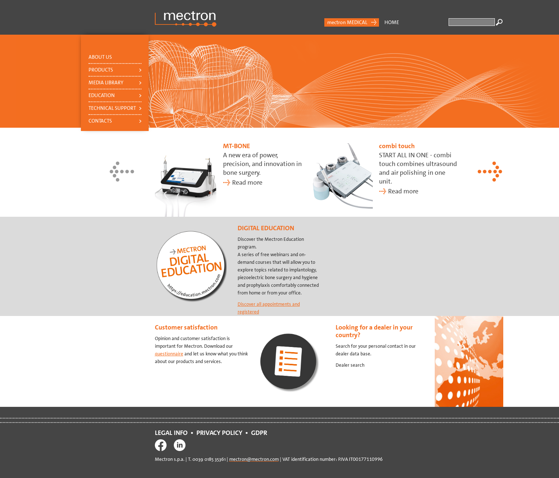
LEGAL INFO (171, 432)
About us (100, 57)
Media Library (106, 82)
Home (391, 22)
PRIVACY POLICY (219, 432)
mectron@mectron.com (254, 459)
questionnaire (169, 354)
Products (101, 69)
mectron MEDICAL (347, 22)
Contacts (100, 120)
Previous (122, 171)
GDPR (260, 432)
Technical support (112, 108)
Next (490, 171)
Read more (247, 182)
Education (102, 95)
